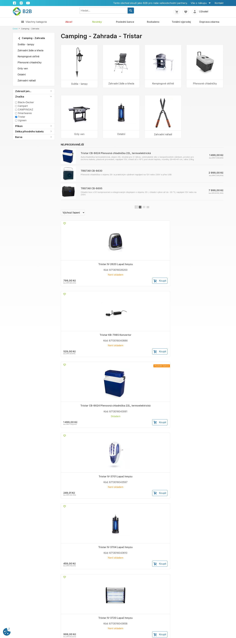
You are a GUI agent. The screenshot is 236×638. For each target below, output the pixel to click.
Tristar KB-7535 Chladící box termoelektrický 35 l (121, 569)
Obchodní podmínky (58, 612)
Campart (21, 105)
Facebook (151, 612)
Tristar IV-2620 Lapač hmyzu (79, 266)
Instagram (151, 616)
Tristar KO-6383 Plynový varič (163, 342)
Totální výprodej (181, 21)
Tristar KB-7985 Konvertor (121, 264)
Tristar (20, 116)
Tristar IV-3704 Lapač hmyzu (79, 342)
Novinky (97, 21)
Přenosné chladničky (30, 62)
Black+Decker (24, 102)
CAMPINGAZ (24, 109)
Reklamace (53, 616)
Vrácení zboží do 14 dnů (61, 619)
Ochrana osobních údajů (108, 612)
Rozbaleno (153, 21)
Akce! (68, 21)
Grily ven (23, 68)
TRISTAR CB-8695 (91, 188)
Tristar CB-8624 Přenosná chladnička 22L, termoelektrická (116, 153)
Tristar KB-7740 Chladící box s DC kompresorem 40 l (163, 494)
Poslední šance (125, 21)
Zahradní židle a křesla (30, 50)
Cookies (98, 616)
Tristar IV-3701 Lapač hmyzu (205, 266)
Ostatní (22, 74)
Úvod (15, 29)
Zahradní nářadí (27, 80)
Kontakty (18, 612)
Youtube (151, 619)
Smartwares (23, 113)
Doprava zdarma (209, 21)
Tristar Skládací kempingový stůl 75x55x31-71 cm (79, 494)
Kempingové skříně (28, 56)
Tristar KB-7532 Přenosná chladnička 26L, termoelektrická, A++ (79, 417)
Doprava (52, 623)
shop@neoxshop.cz (197, 616)
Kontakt (219, 3)
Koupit (90, 286)
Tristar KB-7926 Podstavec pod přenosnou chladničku (204, 417)
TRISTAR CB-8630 (91, 170)
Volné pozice (20, 619)
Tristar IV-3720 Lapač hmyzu (121, 342)
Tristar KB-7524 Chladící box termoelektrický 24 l (204, 492)
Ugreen (20, 120)
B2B (22, 11)
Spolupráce (19, 616)
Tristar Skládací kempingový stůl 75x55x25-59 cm (121, 494)
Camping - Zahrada (31, 38)
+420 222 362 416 (193, 612)
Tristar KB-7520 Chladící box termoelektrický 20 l (79, 569)
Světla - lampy (26, 44)
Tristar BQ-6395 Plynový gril (205, 342)
